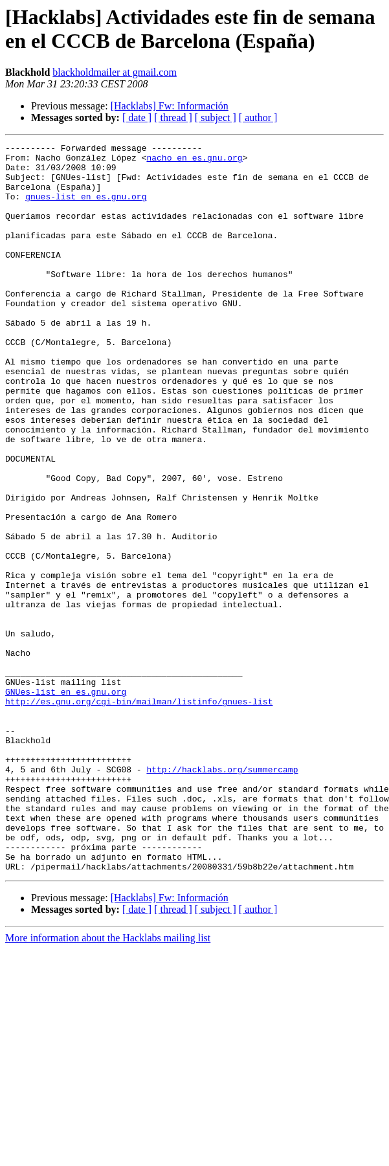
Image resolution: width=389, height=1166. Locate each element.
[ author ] (258, 117)
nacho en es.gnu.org (194, 161)
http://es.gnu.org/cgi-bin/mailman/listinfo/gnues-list (138, 814)
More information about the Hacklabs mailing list (107, 1083)
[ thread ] (173, 117)
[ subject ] (215, 117)
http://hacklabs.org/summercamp (222, 895)
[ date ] (136, 117)
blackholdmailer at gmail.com (114, 72)
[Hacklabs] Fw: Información (169, 105)
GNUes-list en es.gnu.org (65, 802)
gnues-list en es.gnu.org (85, 208)
